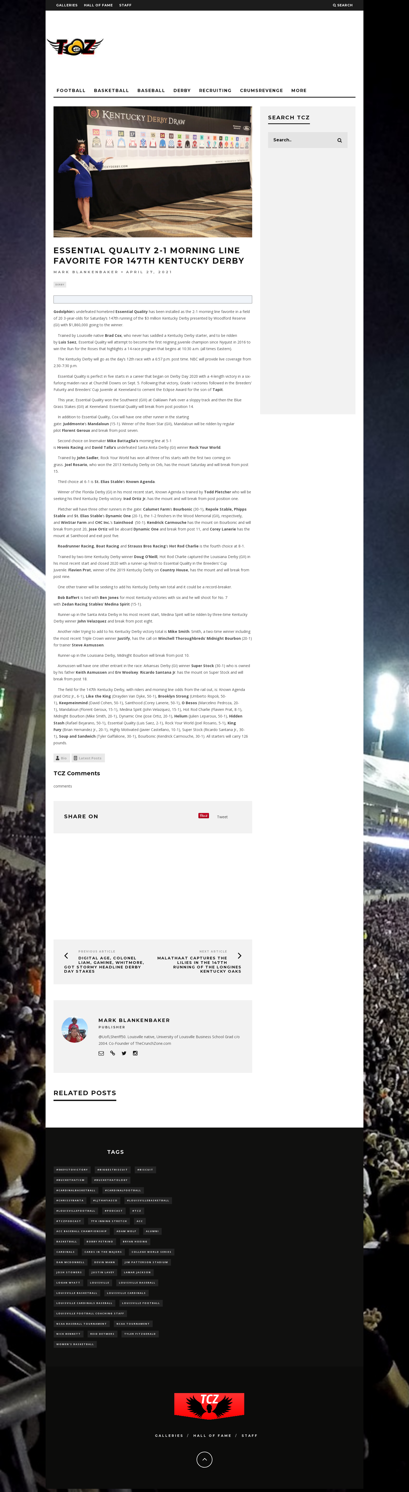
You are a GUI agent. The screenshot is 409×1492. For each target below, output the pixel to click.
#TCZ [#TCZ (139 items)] (136, 1212)
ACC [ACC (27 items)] (140, 1222)
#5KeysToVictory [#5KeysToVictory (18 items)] (72, 1170)
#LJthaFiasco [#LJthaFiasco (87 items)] (105, 1201)
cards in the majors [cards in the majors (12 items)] (103, 1253)
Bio (64, 758)
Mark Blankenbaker (86, 272)
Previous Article (96, 952)
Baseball (151, 90)
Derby (182, 90)
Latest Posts (90, 758)
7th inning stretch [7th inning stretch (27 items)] (109, 1222)
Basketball (111, 90)
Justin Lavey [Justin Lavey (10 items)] (103, 1274)
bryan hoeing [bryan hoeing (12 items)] (135, 1243)
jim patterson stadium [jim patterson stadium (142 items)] (146, 1263)
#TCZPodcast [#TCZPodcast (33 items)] (68, 1222)
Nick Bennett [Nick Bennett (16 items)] (68, 1336)
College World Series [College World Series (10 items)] (152, 1253)
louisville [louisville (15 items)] (99, 1284)
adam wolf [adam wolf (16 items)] (126, 1232)
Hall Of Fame (98, 5)
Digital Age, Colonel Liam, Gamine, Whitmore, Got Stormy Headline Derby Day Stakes (104, 965)
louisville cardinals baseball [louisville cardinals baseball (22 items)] (84, 1305)
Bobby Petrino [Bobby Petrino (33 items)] (100, 1243)
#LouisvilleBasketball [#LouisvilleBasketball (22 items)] (148, 1201)
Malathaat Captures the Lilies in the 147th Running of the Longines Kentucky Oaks (199, 965)
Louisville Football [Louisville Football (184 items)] (141, 1305)
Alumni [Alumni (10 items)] (152, 1232)
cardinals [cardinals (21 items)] (65, 1253)
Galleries (67, 5)
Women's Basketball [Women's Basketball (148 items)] (75, 1347)
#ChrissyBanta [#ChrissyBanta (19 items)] (70, 1201)
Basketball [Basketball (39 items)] (66, 1243)
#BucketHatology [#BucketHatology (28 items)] (111, 1180)
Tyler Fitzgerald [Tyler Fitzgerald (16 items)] (140, 1336)
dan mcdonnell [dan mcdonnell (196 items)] (70, 1263)
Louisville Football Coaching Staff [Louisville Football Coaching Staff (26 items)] (90, 1315)
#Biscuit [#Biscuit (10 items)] (145, 1170)
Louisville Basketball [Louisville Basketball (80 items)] (76, 1295)
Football (71, 90)
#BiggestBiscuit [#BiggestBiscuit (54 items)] (112, 1170)
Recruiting (215, 90)
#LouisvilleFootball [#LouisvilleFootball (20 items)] (75, 1212)
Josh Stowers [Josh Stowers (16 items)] (69, 1274)
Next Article (213, 952)
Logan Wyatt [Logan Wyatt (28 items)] (68, 1284)
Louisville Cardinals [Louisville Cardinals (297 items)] (126, 1295)
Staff (125, 5)
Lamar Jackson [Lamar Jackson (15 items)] (137, 1274)
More (299, 90)
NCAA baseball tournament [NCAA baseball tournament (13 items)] (81, 1326)
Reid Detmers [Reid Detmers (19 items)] (102, 1336)
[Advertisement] (267, 48)
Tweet (222, 817)
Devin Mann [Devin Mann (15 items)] (104, 1263)
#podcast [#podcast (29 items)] (114, 1212)
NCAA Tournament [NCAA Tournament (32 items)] (133, 1326)
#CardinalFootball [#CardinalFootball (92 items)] (123, 1191)
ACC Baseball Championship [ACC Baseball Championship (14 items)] (81, 1232)
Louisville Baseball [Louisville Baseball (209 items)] (137, 1284)
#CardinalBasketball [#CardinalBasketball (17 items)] (76, 1191)
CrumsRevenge (261, 90)
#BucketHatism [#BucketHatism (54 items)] (70, 1180)
